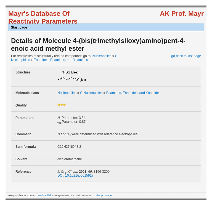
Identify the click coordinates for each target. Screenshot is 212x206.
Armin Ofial (44, 195)
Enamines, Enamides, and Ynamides (61, 60)
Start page (19, 27)
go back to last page (186, 56)
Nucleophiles (102, 56)
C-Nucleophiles (91, 93)
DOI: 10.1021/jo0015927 (75, 175)
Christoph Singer (103, 195)
